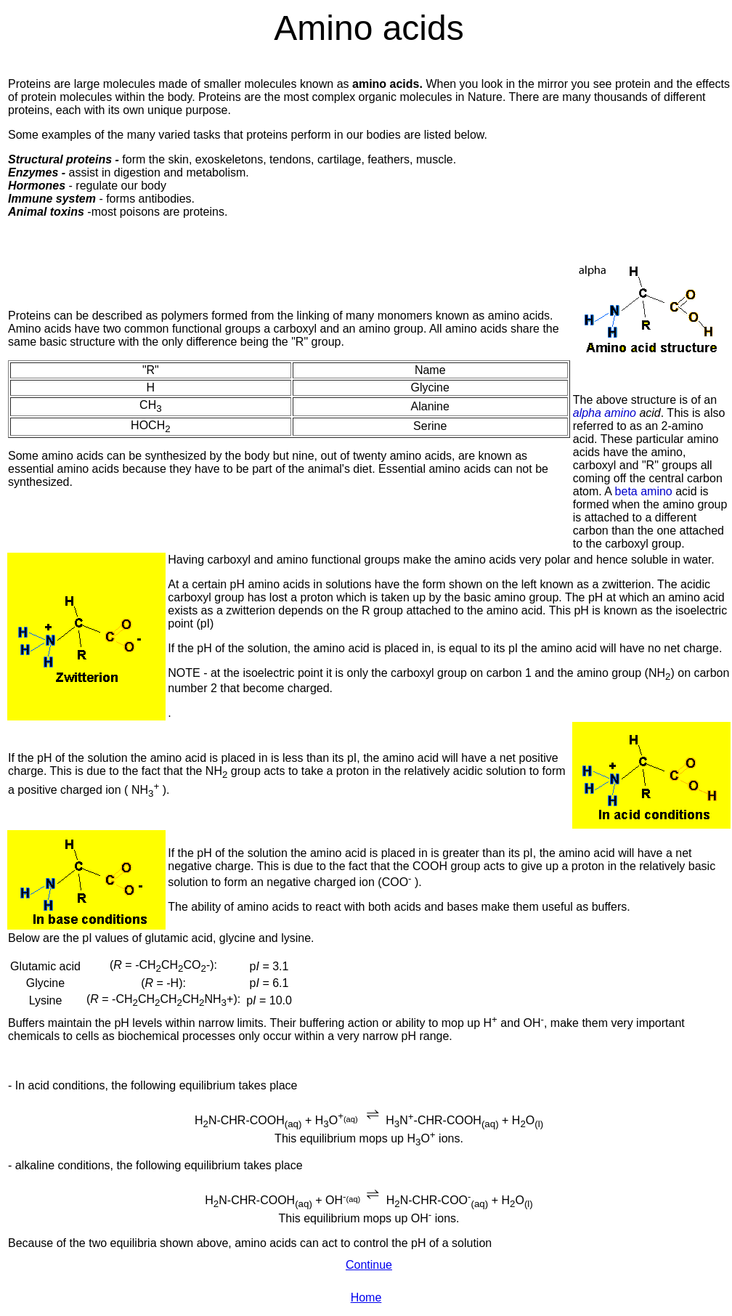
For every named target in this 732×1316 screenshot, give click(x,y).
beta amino (641, 491)
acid (649, 413)
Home (366, 1297)
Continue (369, 1265)
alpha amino (606, 413)
